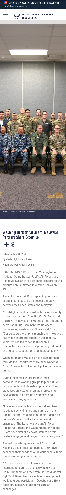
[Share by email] (13, 244)
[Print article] (6, 244)
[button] (16, 6)
